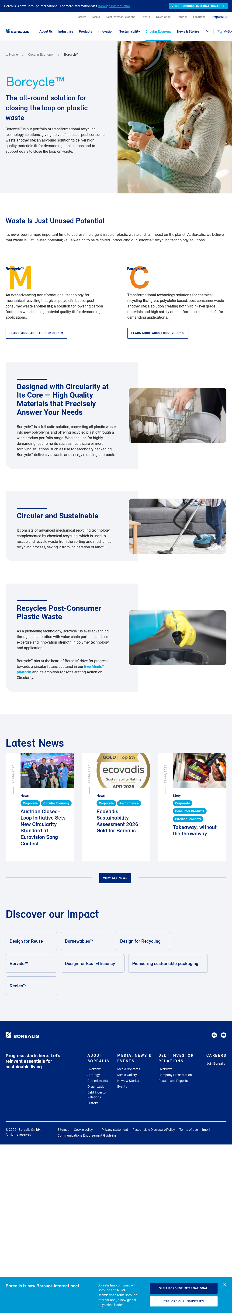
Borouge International (114, 6)
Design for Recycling (142, 941)
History (92, 1103)
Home (12, 54)
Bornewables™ (86, 941)
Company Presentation (175, 1075)
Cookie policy (83, 1129)
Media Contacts (128, 1069)
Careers (216, 1055)
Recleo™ (31, 986)
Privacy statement (115, 1129)
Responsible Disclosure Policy (153, 1129)
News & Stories (128, 1081)
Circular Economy (41, 54)
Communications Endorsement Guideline (87, 1135)
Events (122, 1086)
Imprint (207, 1129)
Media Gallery (127, 1075)
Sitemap (63, 1129)
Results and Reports (173, 1081)
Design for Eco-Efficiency (92, 963)
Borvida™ (31, 963)
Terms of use (188, 1129)
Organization (96, 1086)
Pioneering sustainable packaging (167, 963)
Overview (94, 1069)
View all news (115, 878)
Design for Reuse (31, 941)
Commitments (97, 1081)
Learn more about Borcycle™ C (157, 333)
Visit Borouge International (183, 1288)
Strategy (93, 1075)
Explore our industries (183, 1301)
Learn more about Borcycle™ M (36, 333)
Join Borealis (215, 1063)
